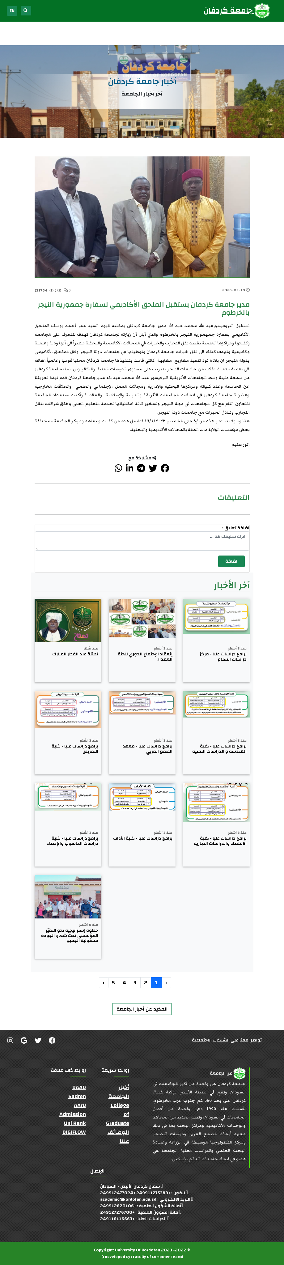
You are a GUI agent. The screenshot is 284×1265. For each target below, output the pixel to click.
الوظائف (118, 1132)
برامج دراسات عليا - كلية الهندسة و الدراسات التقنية (219, 749)
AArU (80, 1105)
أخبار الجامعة (118, 1091)
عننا (124, 1141)
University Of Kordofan (137, 1250)
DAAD (79, 1087)
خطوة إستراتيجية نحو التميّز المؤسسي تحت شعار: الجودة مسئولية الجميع (69, 935)
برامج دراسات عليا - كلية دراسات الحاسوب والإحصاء (72, 841)
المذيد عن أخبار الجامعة (142, 1009)
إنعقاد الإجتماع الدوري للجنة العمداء (145, 657)
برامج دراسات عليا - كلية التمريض (75, 749)
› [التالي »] (103, 983)
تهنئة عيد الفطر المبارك (75, 654)
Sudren (77, 1096)
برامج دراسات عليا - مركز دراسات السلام (223, 657)
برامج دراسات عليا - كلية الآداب (142, 838)
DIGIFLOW (74, 1132)
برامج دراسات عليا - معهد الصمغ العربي (147, 749)
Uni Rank (75, 1123)
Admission (72, 1114)
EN (12, 11)
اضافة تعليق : (235, 528)
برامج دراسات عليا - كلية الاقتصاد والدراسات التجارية (220, 841)
